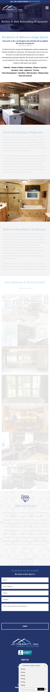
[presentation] (15, 616)
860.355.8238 (34, 1)
